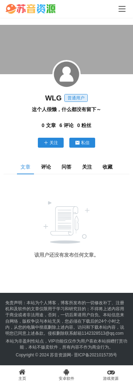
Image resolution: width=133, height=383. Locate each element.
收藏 (107, 167)
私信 (82, 142)
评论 (46, 167)
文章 (25, 167)
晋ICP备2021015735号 (95, 354)
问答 (66, 167)
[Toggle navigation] (122, 8)
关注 (51, 142)
